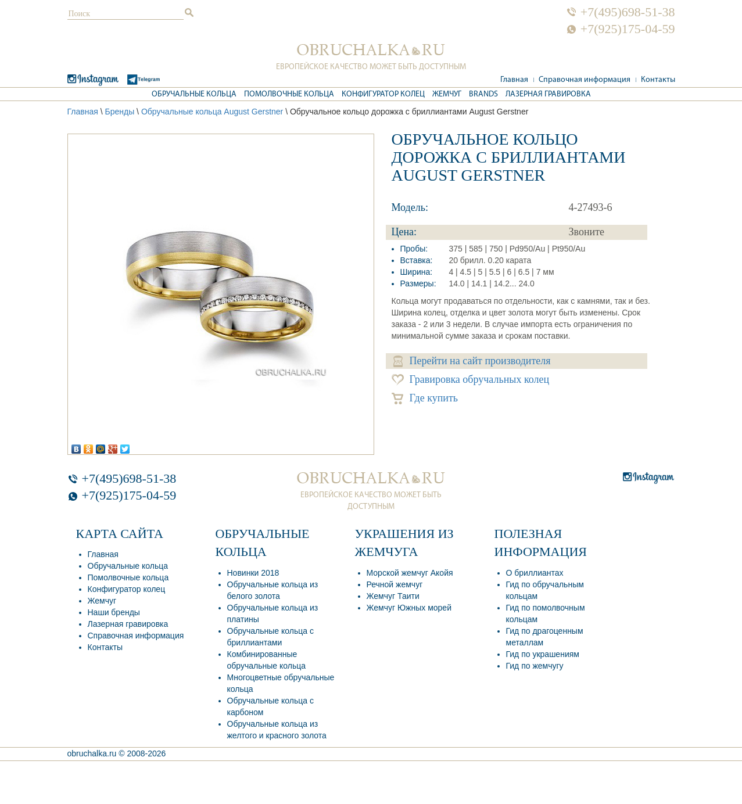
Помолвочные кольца (289, 94)
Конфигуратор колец (383, 94)
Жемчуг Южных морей (409, 607)
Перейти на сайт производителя (472, 361)
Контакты (658, 80)
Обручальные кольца (194, 94)
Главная (514, 80)
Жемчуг (446, 94)
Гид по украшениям (542, 654)
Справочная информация (584, 80)
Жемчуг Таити (393, 596)
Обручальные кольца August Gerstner (212, 111)
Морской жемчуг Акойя (410, 572)
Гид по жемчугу (535, 665)
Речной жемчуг (395, 584)
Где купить (425, 398)
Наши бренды (114, 612)
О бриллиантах (535, 572)
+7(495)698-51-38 (627, 12)
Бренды (119, 111)
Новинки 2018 (253, 572)
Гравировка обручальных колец (471, 379)
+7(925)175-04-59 (627, 29)
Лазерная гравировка (548, 94)
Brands (483, 94)
